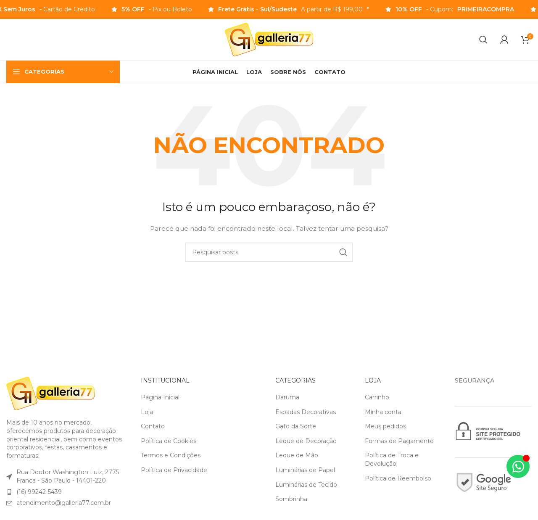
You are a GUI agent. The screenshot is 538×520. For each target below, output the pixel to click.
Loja (147, 412)
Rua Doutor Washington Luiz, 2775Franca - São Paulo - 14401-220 (67, 477)
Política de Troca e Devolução (392, 460)
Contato (153, 426)
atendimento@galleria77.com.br (63, 503)
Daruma (287, 397)
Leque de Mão (296, 455)
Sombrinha (291, 499)
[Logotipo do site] (269, 39)
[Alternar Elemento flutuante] (518, 466)
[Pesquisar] (483, 40)
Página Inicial (160, 397)
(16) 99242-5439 (39, 492)
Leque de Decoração (306, 441)
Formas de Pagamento (399, 441)
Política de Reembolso (398, 479)
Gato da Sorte (295, 426)
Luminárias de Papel (305, 470)
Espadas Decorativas (305, 412)
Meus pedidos (385, 426)
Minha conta (383, 412)
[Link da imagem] (50, 393)
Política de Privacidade (174, 470)
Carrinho (377, 397)
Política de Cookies (168, 441)
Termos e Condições (170, 455)
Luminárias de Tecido (306, 485)
